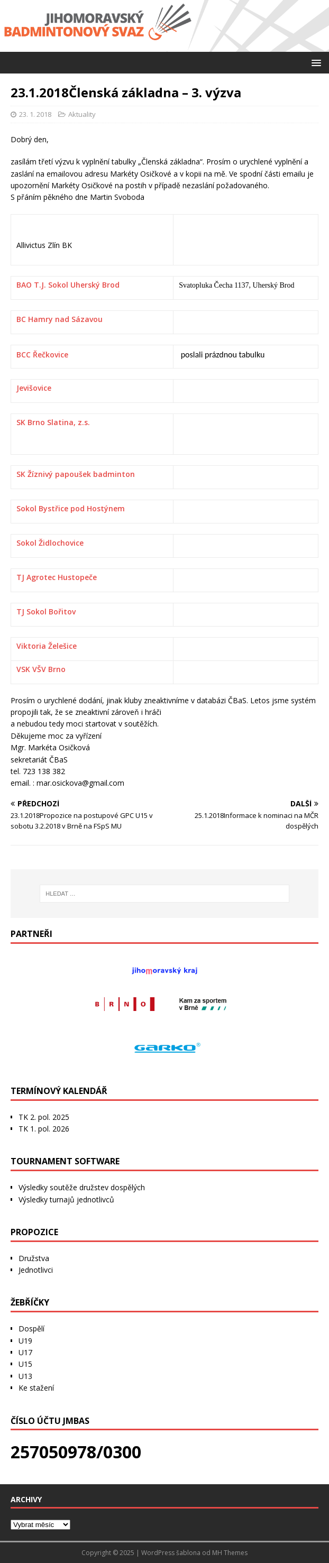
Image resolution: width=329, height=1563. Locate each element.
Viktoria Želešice (46, 646)
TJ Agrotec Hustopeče (56, 577)
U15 (25, 1364)
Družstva (34, 1258)
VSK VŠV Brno (41, 669)
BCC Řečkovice (42, 355)
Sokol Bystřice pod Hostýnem (70, 508)
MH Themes (230, 1552)
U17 (25, 1352)
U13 (25, 1376)
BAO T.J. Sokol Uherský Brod (68, 285)
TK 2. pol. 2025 (44, 1117)
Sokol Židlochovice (50, 543)
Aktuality (82, 114)
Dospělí (31, 1328)
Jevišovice (33, 388)
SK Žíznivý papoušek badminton (75, 474)
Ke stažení (36, 1388)
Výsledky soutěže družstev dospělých (82, 1187)
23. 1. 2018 (35, 114)
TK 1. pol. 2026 (44, 1129)
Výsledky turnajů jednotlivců (66, 1199)
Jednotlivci (36, 1270)
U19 (25, 1341)
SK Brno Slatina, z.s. (53, 422)
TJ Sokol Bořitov (46, 611)
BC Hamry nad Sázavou (59, 319)
